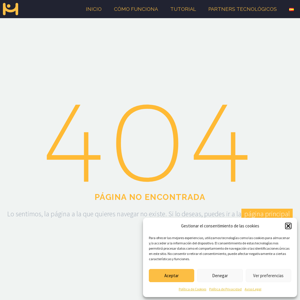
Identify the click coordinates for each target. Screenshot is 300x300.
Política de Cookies (192, 289)
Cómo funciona (136, 9)
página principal (267, 213)
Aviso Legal (253, 289)
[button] (288, 226)
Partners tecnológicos (242, 9)
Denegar (220, 275)
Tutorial (183, 9)
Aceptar (171, 275)
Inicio (94, 9)
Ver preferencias (268, 275)
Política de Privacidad (225, 289)
